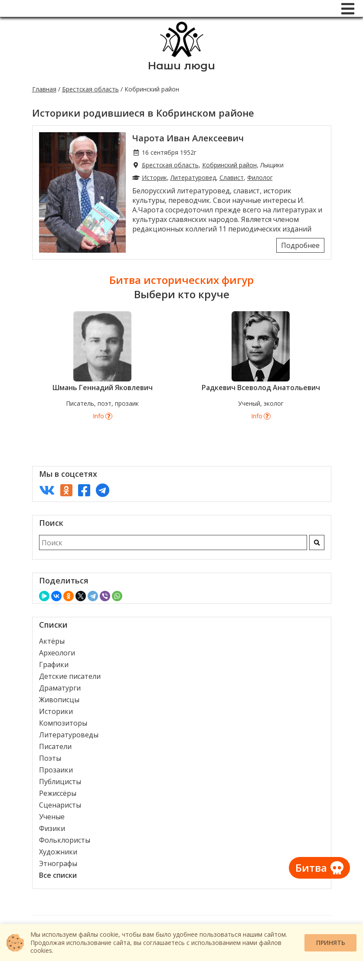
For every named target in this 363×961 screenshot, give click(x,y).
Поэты (50, 758)
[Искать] (316, 542)
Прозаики (56, 770)
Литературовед (193, 177)
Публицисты (60, 781)
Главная (44, 89)
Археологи (57, 653)
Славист (231, 177)
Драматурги (60, 688)
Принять (330, 942)
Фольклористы (64, 840)
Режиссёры (57, 793)
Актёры (52, 641)
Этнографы (58, 863)
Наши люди (181, 65)
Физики (52, 828)
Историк (154, 177)
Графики (54, 664)
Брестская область (90, 89)
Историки (56, 711)
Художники (58, 852)
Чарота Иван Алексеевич (188, 138)
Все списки (58, 875)
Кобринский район (229, 165)
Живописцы (59, 699)
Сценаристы (60, 805)
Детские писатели (70, 676)
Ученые (52, 816)
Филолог (260, 177)
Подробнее (300, 245)
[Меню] (347, 8)
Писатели (55, 746)
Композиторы (63, 723)
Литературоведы (68, 734)
